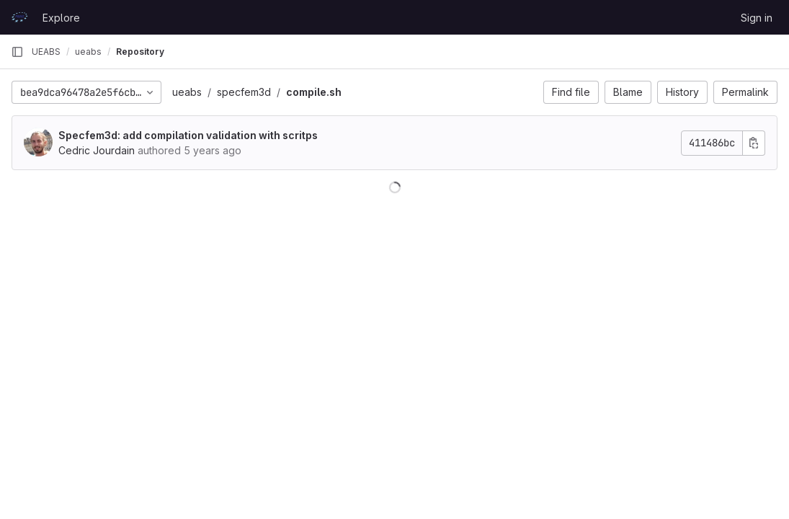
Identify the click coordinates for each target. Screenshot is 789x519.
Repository (140, 51)
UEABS (46, 51)
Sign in (756, 18)
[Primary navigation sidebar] (17, 51)
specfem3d (244, 92)
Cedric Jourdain (96, 150)
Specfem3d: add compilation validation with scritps (188, 135)
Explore (61, 18)
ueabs (187, 92)
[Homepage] (19, 17)
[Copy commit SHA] (753, 143)
